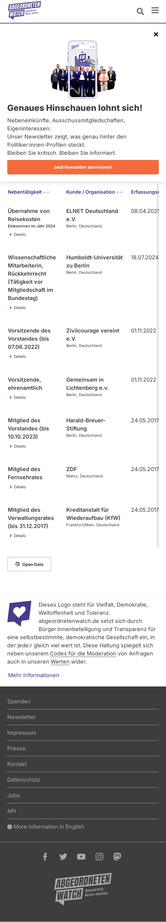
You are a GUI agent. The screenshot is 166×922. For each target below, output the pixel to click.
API (11, 811)
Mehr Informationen (33, 675)
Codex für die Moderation (83, 653)
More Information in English (45, 827)
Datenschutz (23, 780)
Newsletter (21, 717)
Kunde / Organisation (94, 192)
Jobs (13, 795)
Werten (60, 661)
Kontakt (17, 764)
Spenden (19, 701)
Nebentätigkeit (29, 192)
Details (20, 234)
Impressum (21, 733)
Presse (16, 748)
